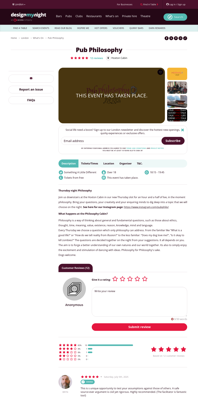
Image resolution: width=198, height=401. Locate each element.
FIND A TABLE (20, 28)
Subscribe (173, 141)
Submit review (139, 327)
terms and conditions (136, 148)
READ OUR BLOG (63, 28)
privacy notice (157, 148)
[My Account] (175, 4)
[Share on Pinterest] (176, 38)
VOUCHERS (118, 28)
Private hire (129, 16)
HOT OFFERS (101, 28)
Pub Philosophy (56, 37)
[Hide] (182, 130)
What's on (111, 16)
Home (14, 37)
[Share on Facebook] (167, 38)
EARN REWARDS (157, 28)
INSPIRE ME (83, 28)
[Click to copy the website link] (185, 38)
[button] (86, 57)
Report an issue (31, 89)
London (25, 37)
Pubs (68, 16)
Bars (59, 16)
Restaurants (94, 16)
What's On (38, 37)
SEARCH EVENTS (40, 28)
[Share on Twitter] (171, 38)
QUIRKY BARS (136, 28)
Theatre (145, 16)
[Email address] (111, 141)
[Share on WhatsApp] (181, 38)
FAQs (31, 100)
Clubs (79, 16)
